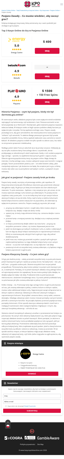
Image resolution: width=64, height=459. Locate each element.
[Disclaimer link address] (14, 439)
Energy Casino (16, 52)
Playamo (16, 103)
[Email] (32, 402)
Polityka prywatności (27, 444)
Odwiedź (32, 374)
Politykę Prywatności (30, 406)
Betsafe (17, 78)
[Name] (32, 396)
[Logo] (32, 4)
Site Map (40, 444)
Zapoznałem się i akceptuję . (22, 406)
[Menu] (62, 5)
